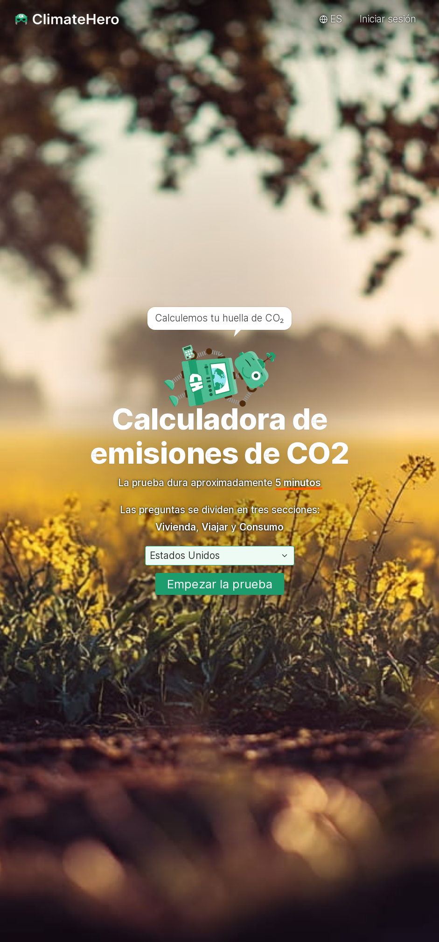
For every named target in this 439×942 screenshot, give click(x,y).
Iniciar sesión (388, 19)
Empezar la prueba (219, 584)
